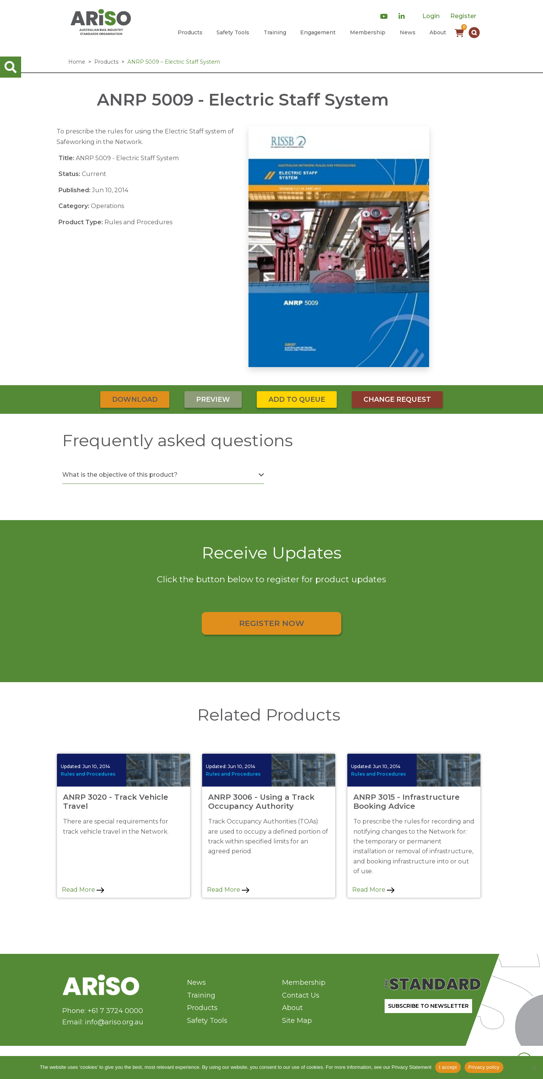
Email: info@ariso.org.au (102, 1022)
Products (190, 32)
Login (431, 16)
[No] (533, 1067)
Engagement (318, 32)
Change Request (397, 399)
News (408, 32)
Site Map (297, 1020)
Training (275, 32)
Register (463, 16)
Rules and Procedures (88, 774)
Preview (213, 399)
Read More (83, 889)
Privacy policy (484, 1067)
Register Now (271, 623)
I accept (448, 1067)
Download (135, 399)
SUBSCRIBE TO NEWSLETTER (428, 1005)
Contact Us (300, 995)
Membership (367, 32)
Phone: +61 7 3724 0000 (102, 1011)
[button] (474, 32)
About (437, 32)
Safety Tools (232, 32)
